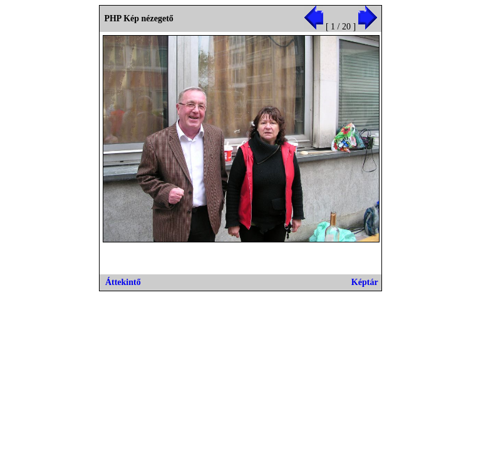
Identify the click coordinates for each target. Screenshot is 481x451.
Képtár (364, 282)
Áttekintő (123, 282)
